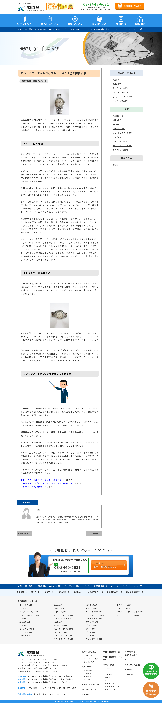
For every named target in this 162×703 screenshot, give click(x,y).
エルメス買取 (24, 622)
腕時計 (107, 668)
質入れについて (49, 23)
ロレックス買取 (25, 605)
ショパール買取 (59, 612)
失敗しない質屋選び (133, 665)
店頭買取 (87, 673)
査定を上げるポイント (91, 684)
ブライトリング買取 (94, 619)
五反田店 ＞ (22, 592)
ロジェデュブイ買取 (124, 608)
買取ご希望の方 (88, 667)
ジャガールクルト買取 (62, 619)
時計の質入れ (118, 84)
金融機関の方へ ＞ (115, 592)
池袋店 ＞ (49, 592)
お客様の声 (129, 675)
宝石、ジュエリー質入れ (122, 97)
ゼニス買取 (57, 622)
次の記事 (94, 533)
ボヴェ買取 (90, 636)
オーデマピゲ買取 (26, 629)
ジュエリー (109, 678)
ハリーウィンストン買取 (63, 636)
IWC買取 (22, 608)
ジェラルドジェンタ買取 (63, 615)
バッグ (107, 681)
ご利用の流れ (89, 656)
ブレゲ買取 (90, 632)
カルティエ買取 (25, 632)
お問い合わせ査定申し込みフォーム (133, 653)
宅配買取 (87, 676)
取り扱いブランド (89, 689)
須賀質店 (31, 653)
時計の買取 (117, 120)
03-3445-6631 (96, 4)
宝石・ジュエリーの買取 (122, 133)
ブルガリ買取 (91, 625)
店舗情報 (121, 23)
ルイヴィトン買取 (123, 605)
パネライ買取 (91, 605)
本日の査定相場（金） (112, 652)
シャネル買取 (58, 608)
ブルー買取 (90, 629)
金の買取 (116, 124)
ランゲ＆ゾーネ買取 (94, 639)
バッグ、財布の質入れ (121, 101)
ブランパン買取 (92, 622)
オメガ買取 (23, 625)
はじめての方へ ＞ (96, 592)
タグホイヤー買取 (60, 625)
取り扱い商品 (99, 23)
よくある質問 (89, 662)
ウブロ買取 (23, 619)
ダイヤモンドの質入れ (121, 92)
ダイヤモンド (110, 690)
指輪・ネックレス (112, 686)
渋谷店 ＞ (35, 592)
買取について (75, 23)
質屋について (118, 80)
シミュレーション (91, 659)
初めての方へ (24, 23)
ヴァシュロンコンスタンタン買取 (129, 612)
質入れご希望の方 (89, 652)
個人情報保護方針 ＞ (135, 592)
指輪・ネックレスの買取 (122, 146)
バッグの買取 (118, 137)
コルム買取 (57, 605)
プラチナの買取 (119, 129)
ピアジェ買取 (91, 608)
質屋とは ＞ (79, 592)
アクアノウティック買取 (29, 612)
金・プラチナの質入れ (121, 88)
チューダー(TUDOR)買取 (63, 629)
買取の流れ (88, 670)
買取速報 (85, 694)
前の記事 (24, 533)
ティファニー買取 (60, 632)
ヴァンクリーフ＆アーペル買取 (128, 615)
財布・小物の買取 (120, 141)
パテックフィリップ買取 (63, 639)
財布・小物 (109, 683)
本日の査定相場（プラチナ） (113, 658)
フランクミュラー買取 (95, 615)
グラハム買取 (24, 636)
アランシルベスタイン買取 (30, 615)
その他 (115, 165)
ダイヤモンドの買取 (120, 150)
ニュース (128, 660)
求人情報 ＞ (64, 592)
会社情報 (128, 670)
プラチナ (108, 675)
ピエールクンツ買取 (94, 612)
